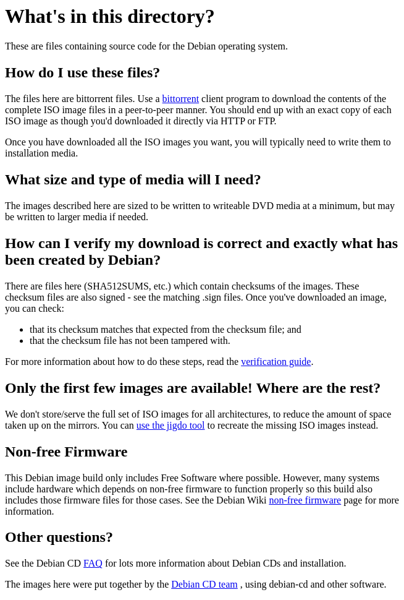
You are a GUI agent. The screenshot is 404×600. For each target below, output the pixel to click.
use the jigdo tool (171, 425)
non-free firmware (305, 500)
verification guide (276, 361)
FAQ (93, 563)
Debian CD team (204, 584)
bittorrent (181, 98)
